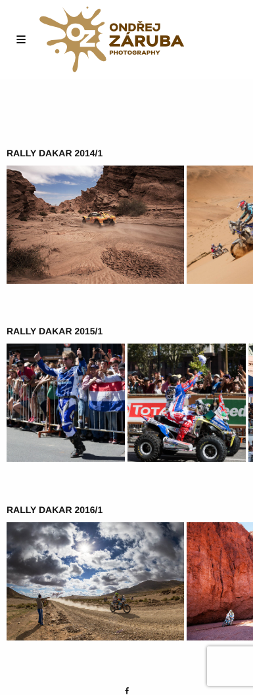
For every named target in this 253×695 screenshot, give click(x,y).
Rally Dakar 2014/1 (55, 153)
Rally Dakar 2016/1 (55, 509)
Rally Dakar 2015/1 (55, 331)
